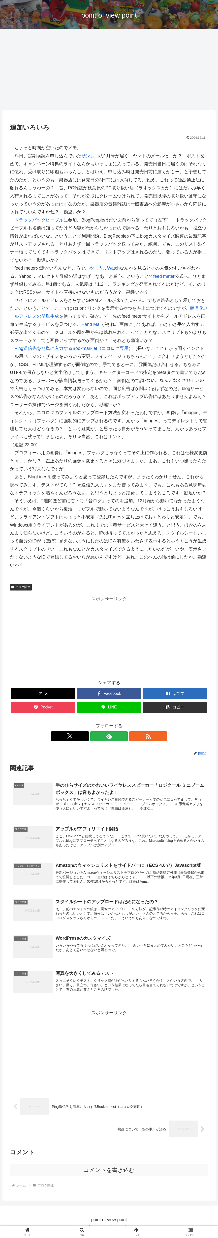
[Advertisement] (109, 69)
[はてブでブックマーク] (175, 693)
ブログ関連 (20, 587)
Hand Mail (91, 324)
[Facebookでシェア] (109, 693)
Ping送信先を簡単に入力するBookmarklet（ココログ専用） (73, 348)
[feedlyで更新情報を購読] (109, 736)
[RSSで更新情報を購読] (120, 736)
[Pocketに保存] (43, 707)
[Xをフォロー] (98, 736)
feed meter (164, 276)
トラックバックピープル (38, 220)
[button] (175, 707)
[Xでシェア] (43, 693)
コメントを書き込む (109, 1174)
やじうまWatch (104, 268)
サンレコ (90, 155)
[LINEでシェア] (109, 707)
